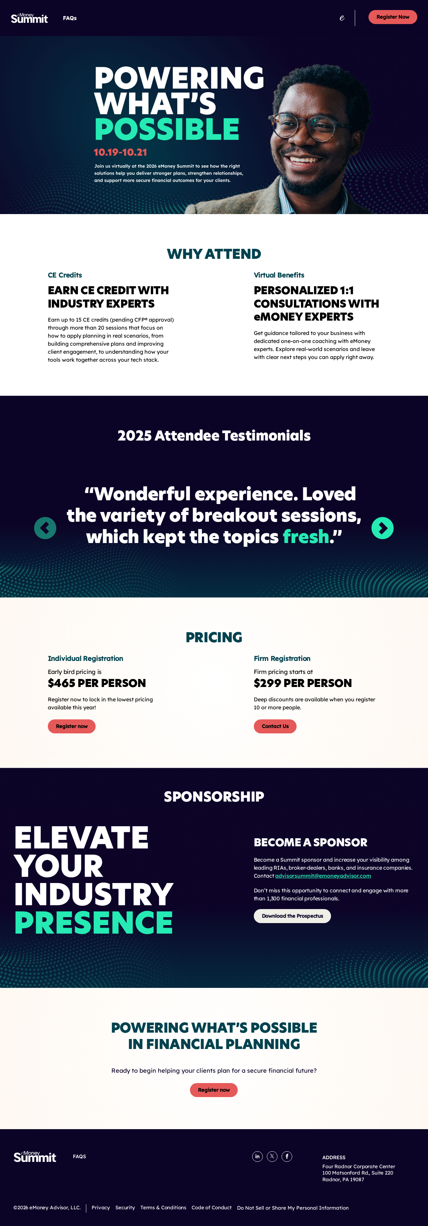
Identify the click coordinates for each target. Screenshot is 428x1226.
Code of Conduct (212, 1207)
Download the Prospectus (292, 916)
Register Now (393, 17)
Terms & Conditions (163, 1207)
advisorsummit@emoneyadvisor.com (323, 875)
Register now (72, 726)
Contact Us (275, 726)
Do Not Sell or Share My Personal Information (293, 1208)
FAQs (69, 18)
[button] (382, 528)
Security (125, 1207)
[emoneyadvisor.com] (342, 18)
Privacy (101, 1207)
